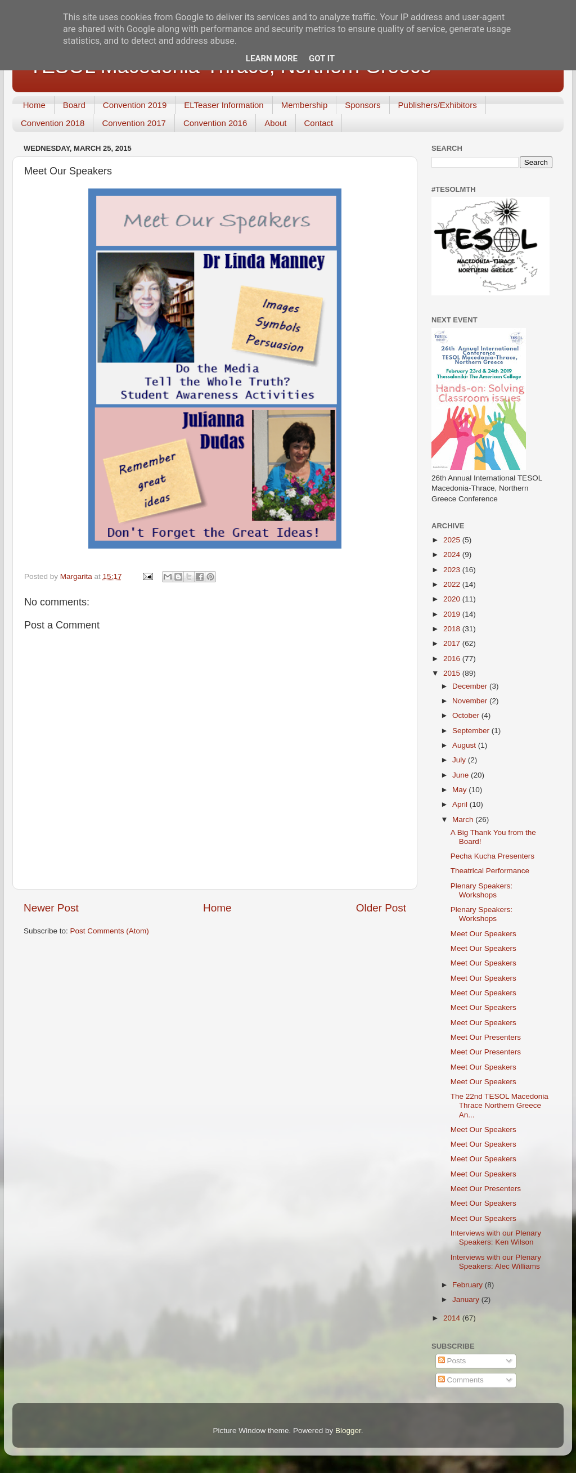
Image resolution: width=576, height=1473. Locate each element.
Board (74, 105)
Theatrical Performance (490, 870)
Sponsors (362, 105)
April (461, 804)
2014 (452, 1318)
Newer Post (51, 908)
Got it (322, 58)
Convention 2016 (215, 123)
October (467, 715)
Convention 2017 (133, 123)
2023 (452, 569)
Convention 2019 (134, 105)
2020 (452, 599)
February (468, 1285)
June (461, 775)
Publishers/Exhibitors (437, 105)
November (470, 701)
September (472, 730)
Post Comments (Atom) (109, 931)
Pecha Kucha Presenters (492, 856)
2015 (452, 673)
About (275, 123)
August (465, 745)
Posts (452, 1361)
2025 (452, 540)
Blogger (348, 1430)
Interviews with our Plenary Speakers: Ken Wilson (496, 1237)
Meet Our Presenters (486, 1037)
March (463, 819)
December (470, 686)
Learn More (272, 58)
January (467, 1299)
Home (34, 105)
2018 (452, 629)
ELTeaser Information (223, 105)
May (460, 789)
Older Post (381, 908)
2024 (452, 554)
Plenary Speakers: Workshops (481, 890)
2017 (452, 643)
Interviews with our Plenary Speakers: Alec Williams (496, 1261)
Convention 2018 (52, 123)
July (460, 760)
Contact (319, 123)
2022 (452, 584)
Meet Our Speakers (483, 933)
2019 (452, 614)
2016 (452, 658)
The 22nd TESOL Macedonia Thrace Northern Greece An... (499, 1105)
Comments (461, 1380)
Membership (304, 105)
